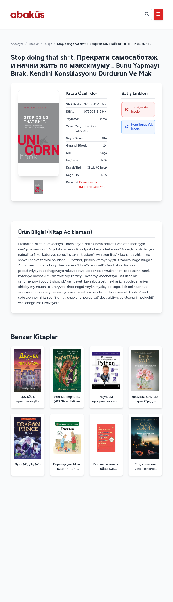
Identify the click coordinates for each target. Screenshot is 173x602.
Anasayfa (17, 44)
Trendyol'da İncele (136, 109)
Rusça (48, 44)
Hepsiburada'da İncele (139, 127)
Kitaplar (33, 44)
